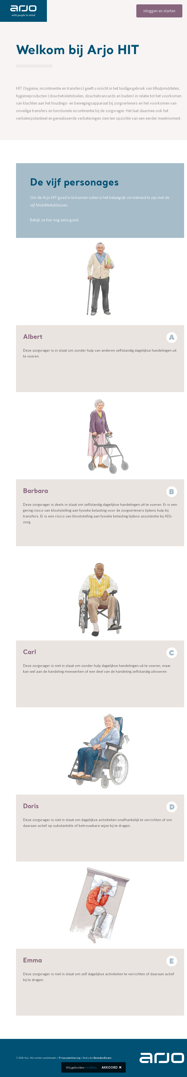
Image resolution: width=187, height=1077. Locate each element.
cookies (90, 1067)
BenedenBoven (102, 1057)
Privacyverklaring (70, 1057)
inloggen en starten (159, 10)
